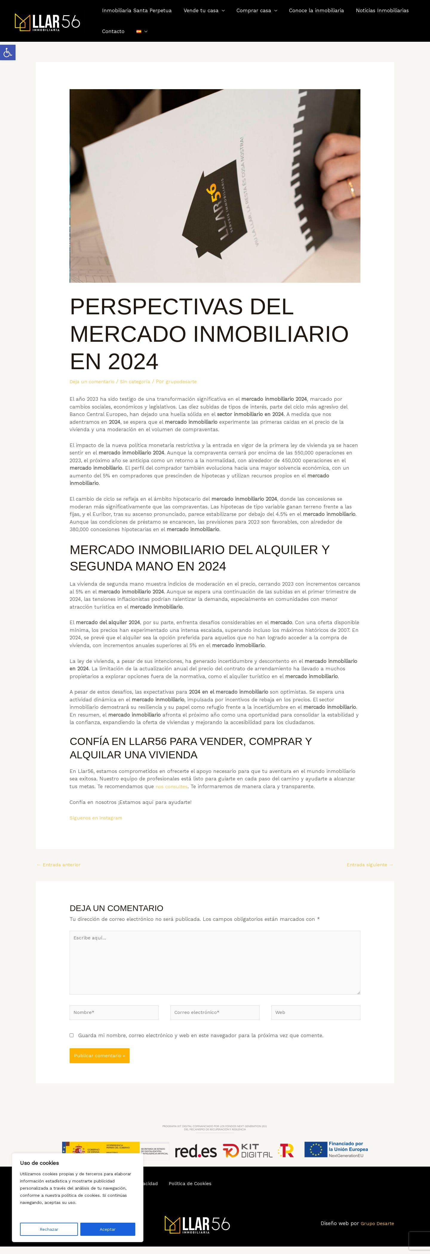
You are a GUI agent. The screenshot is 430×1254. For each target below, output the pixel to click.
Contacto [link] (112, 31)
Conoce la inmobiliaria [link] (310, 10)
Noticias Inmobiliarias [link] (374, 10)
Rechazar (49, 1229)
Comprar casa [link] (249, 10)
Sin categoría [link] (140, 381)
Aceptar (108, 1229)
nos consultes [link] (172, 786)
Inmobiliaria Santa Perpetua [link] (136, 10)
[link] (8, 52)
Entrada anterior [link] (60, 865)
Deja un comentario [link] (94, 381)
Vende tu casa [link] (198, 10)
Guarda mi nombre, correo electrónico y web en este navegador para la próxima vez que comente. (200, 1042)
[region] (77, 1197)
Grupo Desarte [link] (376, 1231)
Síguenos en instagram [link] (98, 818)
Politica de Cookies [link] (187, 1190)
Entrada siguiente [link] (368, 865)
